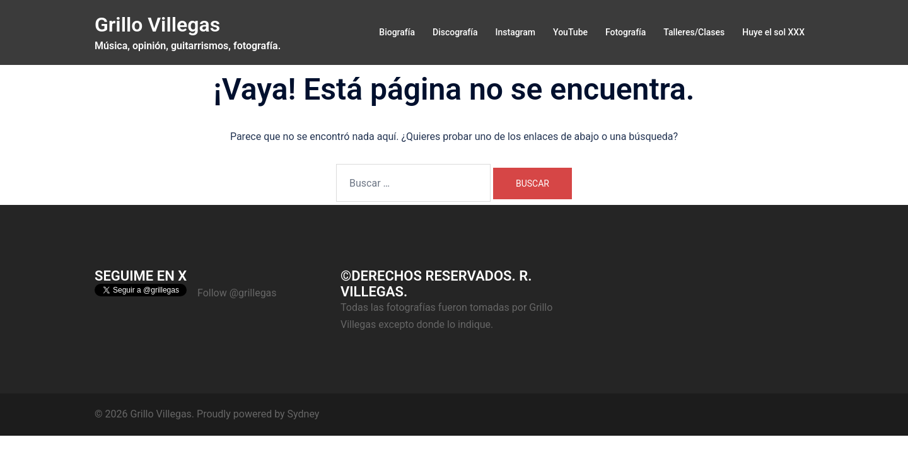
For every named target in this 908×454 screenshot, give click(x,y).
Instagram (516, 32)
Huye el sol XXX (773, 32)
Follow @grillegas (237, 293)
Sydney (304, 414)
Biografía (397, 32)
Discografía (455, 32)
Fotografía (625, 32)
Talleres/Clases (694, 32)
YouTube (570, 32)
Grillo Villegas (157, 25)
